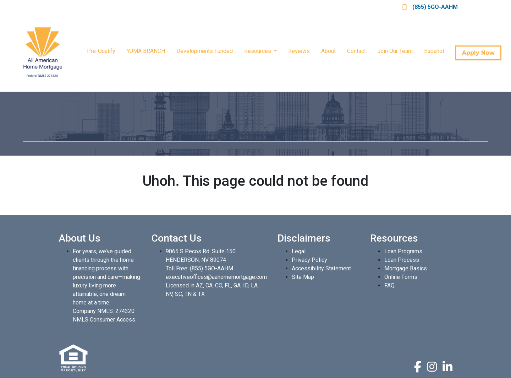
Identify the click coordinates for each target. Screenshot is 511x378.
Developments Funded (204, 51)
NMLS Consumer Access (104, 319)
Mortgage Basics (405, 268)
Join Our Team (395, 51)
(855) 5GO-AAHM (430, 7)
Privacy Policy (309, 259)
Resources (258, 51)
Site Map (303, 277)
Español (434, 51)
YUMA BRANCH (146, 51)
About (328, 51)
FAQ (389, 285)
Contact (356, 51)
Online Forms (400, 277)
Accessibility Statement (321, 268)
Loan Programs (403, 251)
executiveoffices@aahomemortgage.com (216, 277)
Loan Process (401, 259)
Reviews (299, 51)
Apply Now (478, 52)
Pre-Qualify (101, 51)
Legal (299, 251)
